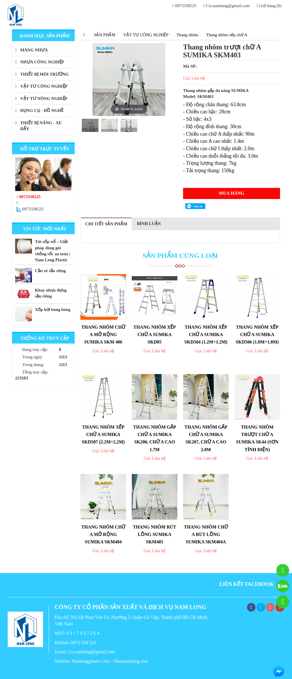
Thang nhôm (187, 35)
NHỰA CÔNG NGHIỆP (42, 62)
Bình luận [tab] (149, 223)
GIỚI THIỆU (190, 17)
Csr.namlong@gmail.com (226, 5)
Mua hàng (231, 193)
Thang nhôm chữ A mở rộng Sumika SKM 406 (103, 335)
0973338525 (184, 5)
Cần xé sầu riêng (50, 270)
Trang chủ (133, 17)
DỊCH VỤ (216, 17)
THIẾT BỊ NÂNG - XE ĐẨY (41, 125)
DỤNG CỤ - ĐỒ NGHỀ (41, 110)
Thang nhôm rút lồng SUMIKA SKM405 (154, 535)
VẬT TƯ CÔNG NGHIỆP (44, 86)
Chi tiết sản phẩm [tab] (106, 224)
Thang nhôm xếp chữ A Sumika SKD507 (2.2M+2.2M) (103, 435)
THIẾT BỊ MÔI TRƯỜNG (44, 74)
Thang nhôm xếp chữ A (227, 35)
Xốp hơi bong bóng (52, 309)
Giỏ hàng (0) (269, 5)
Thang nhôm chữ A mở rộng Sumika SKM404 (103, 535)
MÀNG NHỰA (34, 50)
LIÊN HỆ (262, 17)
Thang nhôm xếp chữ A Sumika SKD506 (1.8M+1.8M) (257, 335)
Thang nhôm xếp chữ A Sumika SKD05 (154, 335)
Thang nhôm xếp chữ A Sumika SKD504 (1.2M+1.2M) (206, 335)
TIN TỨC (239, 17)
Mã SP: (190, 66)
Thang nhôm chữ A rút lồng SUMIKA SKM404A (206, 535)
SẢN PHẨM (162, 17)
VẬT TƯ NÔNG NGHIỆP (44, 98)
